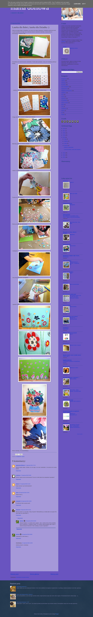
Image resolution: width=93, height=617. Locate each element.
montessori (63, 108)
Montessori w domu (74, 367)
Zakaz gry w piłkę (73, 193)
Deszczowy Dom (67, 244)
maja (65, 139)
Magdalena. (72, 234)
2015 (64, 135)
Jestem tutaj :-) (66, 356)
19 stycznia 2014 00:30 (31, 521)
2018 (64, 128)
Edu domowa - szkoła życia (69, 294)
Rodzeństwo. (66, 329)
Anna (17, 492)
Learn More (77, 3)
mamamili (18, 501)
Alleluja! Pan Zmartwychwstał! (73, 318)
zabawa (63, 80)
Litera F (71, 334)
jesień (62, 104)
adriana (21, 521)
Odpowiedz (18, 470)
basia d (17, 483)
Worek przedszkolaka (74, 284)
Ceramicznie (66, 344)
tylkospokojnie (66, 214)
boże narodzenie (65, 86)
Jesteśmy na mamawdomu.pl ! (73, 414)
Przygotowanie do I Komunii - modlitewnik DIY (74, 263)
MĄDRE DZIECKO (67, 360)
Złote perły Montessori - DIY (23, 602)
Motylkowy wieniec (74, 48)
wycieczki (63, 98)
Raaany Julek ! (66, 388)
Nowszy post (15, 574)
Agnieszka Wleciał (20, 465)
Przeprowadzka (73, 306)
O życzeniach (73, 245)
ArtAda (64, 47)
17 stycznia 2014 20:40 (26, 475)
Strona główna (34, 574)
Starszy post (54, 574)
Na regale (65, 192)
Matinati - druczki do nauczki (70, 332)
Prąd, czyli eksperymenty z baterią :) (25, 594)
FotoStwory (66, 327)
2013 (64, 152)
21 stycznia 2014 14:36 (27, 543)
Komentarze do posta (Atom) (22, 577)
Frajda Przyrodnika (67, 203)
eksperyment (64, 88)
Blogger (57, 613)
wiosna (63, 110)
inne (62, 94)
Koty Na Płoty (66, 423)
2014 (64, 137)
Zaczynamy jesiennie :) (22, 586)
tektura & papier (67, 305)
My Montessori (66, 366)
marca (65, 143)
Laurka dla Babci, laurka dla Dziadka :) (72, 149)
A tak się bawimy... (67, 260)
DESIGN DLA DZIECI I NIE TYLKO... (71, 255)
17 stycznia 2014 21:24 (25, 483)
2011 (64, 157)
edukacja (63, 82)
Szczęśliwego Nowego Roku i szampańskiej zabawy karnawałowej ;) (75, 426)
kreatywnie (18, 456)
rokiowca (18, 475)
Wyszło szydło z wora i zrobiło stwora (72, 355)
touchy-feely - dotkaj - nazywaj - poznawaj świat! (75, 390)
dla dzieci (63, 84)
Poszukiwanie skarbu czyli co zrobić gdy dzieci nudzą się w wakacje (75, 296)
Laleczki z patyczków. (69, 147)
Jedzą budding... (73, 378)
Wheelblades (66, 256)
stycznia (66, 145)
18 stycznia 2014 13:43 (24, 492)
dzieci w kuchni (64, 102)
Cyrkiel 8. (72, 182)
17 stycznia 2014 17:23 (30, 465)
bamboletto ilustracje (68, 400)
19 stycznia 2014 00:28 (27, 534)
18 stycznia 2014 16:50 (26, 501)
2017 (64, 130)
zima (62, 106)
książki (62, 114)
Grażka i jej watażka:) (68, 272)
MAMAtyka (65, 181)
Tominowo (65, 283)
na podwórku (64, 100)
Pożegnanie (72, 204)
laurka (23, 456)
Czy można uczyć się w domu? (70, 316)
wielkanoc (63, 92)
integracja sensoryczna (66, 90)
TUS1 (71, 273)
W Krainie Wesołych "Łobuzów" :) (71, 377)
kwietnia (66, 141)
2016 (64, 132)
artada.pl (63, 41)
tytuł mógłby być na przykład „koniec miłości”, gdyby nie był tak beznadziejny (71, 216)
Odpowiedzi (20, 518)
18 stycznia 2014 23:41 (25, 509)
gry (62, 112)
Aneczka (18, 509)
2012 (64, 155)
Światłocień (66, 221)
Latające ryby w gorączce (75, 401)
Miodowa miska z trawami (75, 345)
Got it (83, 3)
